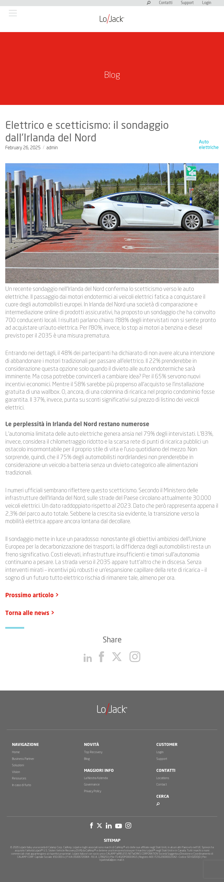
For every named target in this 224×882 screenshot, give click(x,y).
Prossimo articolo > (32, 595)
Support (187, 3)
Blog (87, 758)
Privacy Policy (92, 791)
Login (206, 3)
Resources (19, 778)
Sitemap (112, 841)
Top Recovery (93, 752)
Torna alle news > (30, 613)
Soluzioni (18, 765)
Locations (162, 778)
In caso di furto (21, 785)
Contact (161, 784)
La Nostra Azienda (96, 778)
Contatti (165, 3)
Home (16, 752)
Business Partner (23, 758)
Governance (92, 784)
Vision (16, 772)
